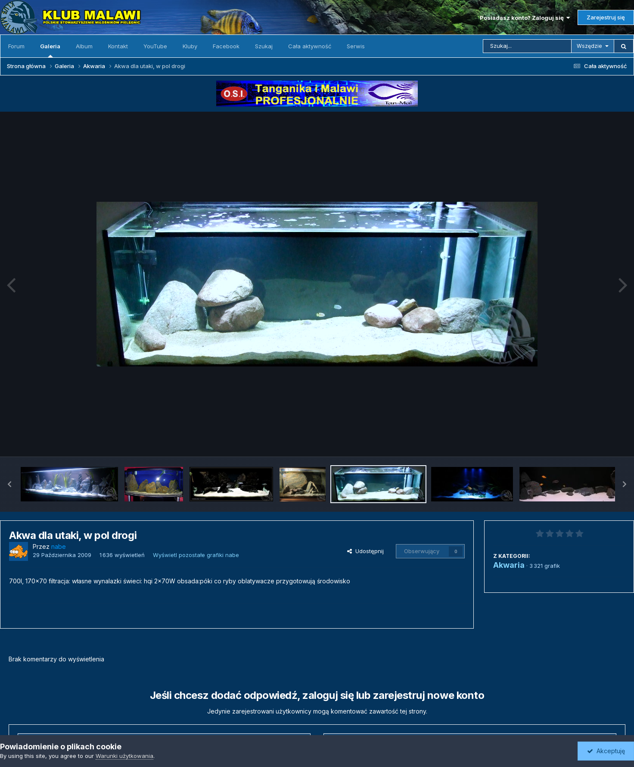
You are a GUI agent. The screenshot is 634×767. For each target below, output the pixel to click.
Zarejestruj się (606, 17)
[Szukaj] (527, 46)
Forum (16, 46)
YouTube (155, 46)
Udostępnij (365, 551)
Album (84, 46)
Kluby (190, 46)
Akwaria (509, 565)
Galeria (50, 50)
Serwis (356, 46)
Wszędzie (589, 46)
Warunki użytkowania (124, 755)
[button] (9, 484)
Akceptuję (606, 750)
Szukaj (264, 46)
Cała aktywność (309, 46)
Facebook (226, 46)
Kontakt (118, 46)
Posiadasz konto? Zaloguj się (525, 17)
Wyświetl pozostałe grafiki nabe (196, 554)
